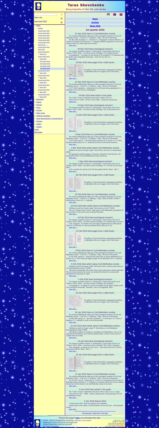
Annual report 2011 (43, 91)
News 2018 (41, 50)
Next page (104, 413)
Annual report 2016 (43, 57)
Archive (40, 29)
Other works (40, 117)
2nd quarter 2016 (45, 67)
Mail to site (38, 17)
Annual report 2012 (43, 86)
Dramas (39, 108)
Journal (39, 114)
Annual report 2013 (43, 81)
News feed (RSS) (40, 21)
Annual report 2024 (43, 31)
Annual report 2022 (43, 36)
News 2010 (43, 99)
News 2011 (43, 94)
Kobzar (38, 105)
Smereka (56, 426)
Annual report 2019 (43, 43)
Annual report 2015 (43, 71)
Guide (36, 135)
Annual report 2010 (43, 96)
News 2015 (43, 74)
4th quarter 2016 (45, 62)
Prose (38, 111)
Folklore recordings (43, 120)
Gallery (38, 129)
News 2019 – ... (42, 45)
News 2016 (43, 60)
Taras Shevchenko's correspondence (49, 123)
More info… (73, 45)
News (38, 26)
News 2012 (43, 89)
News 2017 (43, 55)
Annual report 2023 (43, 34)
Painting (39, 126)
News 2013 (43, 84)
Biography (40, 102)
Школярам (38, 138)
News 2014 (43, 79)
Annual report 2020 (43, 41)
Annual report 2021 (43, 38)
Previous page (86, 413)
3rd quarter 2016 (45, 64)
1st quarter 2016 (45, 69)
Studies (39, 132)
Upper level (96, 413)
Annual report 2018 (43, 48)
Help (77, 418)
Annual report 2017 (43, 52)
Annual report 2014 (43, 76)
